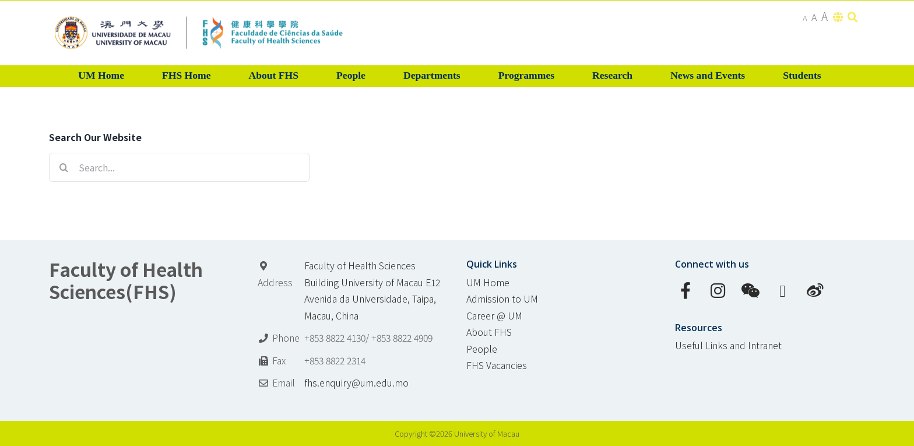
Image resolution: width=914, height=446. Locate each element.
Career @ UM (494, 315)
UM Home (487, 282)
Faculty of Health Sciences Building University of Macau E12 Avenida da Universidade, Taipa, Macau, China (372, 290)
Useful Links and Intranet (728, 345)
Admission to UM (502, 298)
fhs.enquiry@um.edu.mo (356, 382)
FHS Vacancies (496, 365)
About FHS (489, 332)
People (481, 349)
